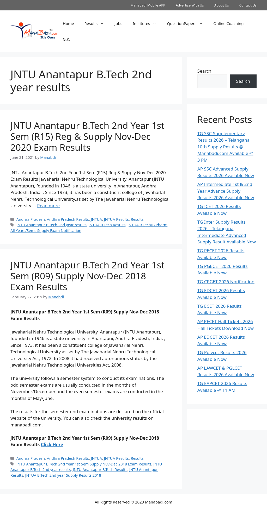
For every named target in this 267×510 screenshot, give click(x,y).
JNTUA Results (116, 219)
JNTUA (96, 219)
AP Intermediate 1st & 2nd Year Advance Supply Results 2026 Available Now (225, 190)
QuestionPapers (187, 23)
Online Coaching (228, 23)
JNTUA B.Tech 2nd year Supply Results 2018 (63, 475)
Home (68, 23)
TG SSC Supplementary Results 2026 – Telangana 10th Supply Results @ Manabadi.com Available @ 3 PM (225, 146)
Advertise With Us (190, 5)
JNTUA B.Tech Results (106, 224)
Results (97, 23)
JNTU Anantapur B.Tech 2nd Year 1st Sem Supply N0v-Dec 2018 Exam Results (83, 464)
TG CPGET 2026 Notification (225, 282)
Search (204, 71)
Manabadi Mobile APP (147, 5)
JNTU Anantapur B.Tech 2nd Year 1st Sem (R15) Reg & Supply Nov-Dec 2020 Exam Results (87, 136)
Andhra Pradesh (30, 219)
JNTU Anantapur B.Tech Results (100, 469)
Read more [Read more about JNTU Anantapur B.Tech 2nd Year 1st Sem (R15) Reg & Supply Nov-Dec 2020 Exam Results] (48, 206)
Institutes (147, 23)
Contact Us (248, 5)
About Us (221, 5)
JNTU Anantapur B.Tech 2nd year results (51, 224)
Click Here (52, 445)
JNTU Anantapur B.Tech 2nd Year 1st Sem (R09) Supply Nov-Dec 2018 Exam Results (87, 276)
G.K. (66, 39)
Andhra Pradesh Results (68, 219)
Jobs (118, 23)
